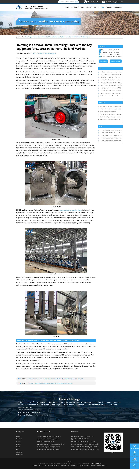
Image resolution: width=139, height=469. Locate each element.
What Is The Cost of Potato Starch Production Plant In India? (118, 80)
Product (74, 7)
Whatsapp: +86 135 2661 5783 (83, 436)
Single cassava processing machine (110, 119)
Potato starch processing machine (110, 117)
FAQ (102, 7)
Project (89, 7)
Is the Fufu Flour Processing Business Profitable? (115, 72)
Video (82, 7)
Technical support (50, 53)
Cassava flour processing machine (110, 109)
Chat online (40, 53)
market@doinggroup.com (114, 2)
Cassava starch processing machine (110, 106)
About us (109, 7)
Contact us (118, 7)
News (95, 7)
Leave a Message (116, 61)
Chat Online (103, 61)
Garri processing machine (108, 111)
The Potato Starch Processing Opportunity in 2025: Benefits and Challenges (50, 383)
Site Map (69, 461)
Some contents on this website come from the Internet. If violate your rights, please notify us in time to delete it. (69, 465)
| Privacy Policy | (95, 463)
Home (67, 7)
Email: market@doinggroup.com (84, 441)
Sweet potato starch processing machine (112, 114)
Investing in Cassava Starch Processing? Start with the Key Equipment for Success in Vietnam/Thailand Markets (58, 37)
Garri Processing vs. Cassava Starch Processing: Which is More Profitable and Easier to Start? (55, 379)
